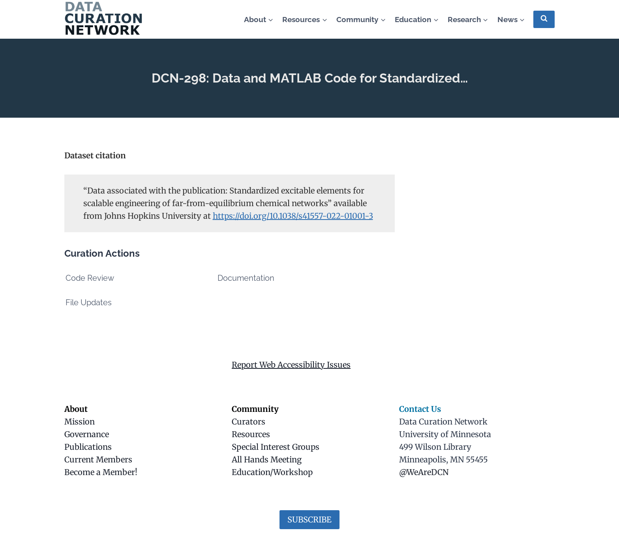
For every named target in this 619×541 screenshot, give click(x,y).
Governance (86, 434)
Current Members (98, 459)
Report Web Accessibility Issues (291, 365)
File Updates (89, 302)
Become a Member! (100, 472)
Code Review (90, 278)
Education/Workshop (272, 472)
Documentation (246, 278)
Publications (88, 447)
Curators (248, 421)
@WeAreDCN (423, 472)
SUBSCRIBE (309, 519)
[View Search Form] (544, 19)
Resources (251, 434)
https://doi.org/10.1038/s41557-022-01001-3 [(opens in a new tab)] (293, 216)
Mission (79, 421)
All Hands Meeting (267, 459)
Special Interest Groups (275, 447)
